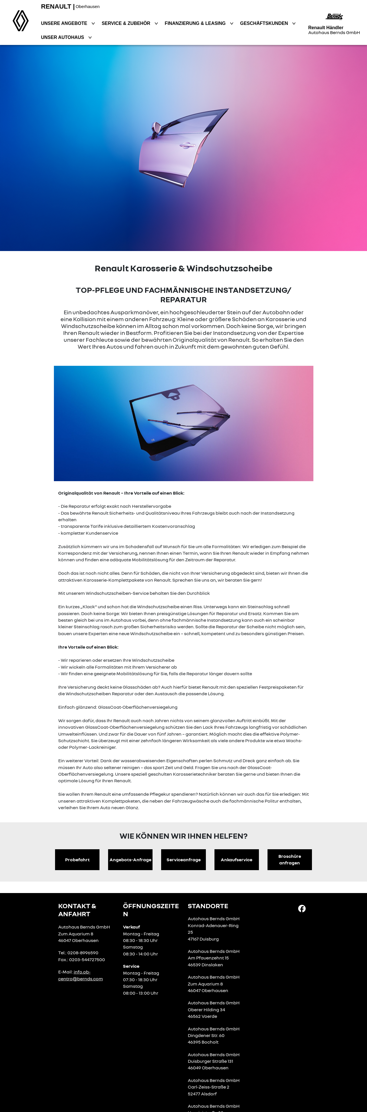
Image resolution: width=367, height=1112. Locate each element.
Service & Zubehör (127, 23)
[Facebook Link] (302, 908)
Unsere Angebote (65, 23)
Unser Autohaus (63, 37)
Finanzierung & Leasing (196, 23)
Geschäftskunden (265, 23)
